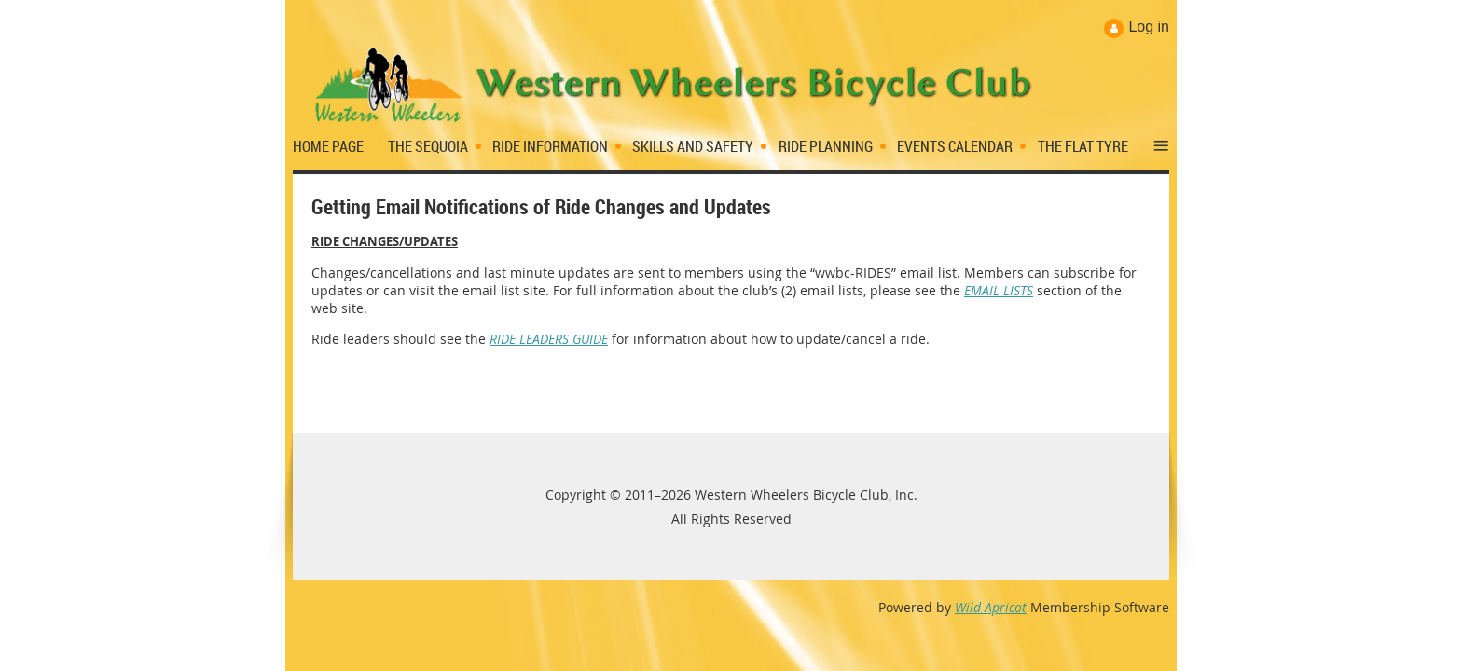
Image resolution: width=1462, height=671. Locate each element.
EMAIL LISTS (998, 290)
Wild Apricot (991, 607)
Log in (1148, 26)
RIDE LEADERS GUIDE (549, 339)
